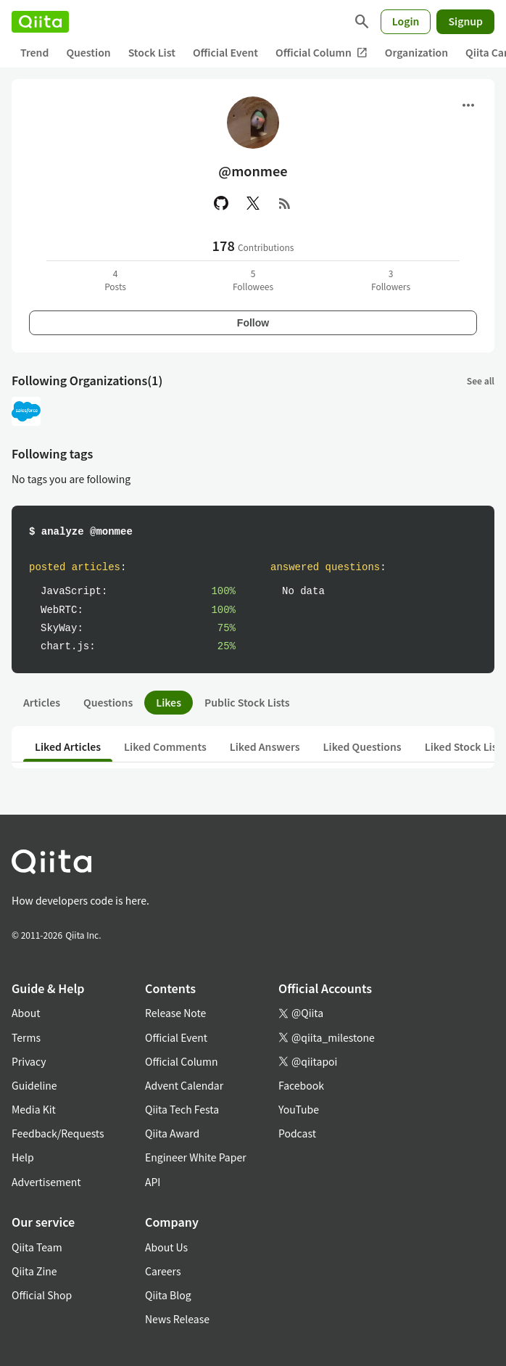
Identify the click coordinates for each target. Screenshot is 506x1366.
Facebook (301, 1085)
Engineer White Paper (195, 1157)
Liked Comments (165, 746)
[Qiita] (40, 22)
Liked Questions (362, 746)
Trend (34, 52)
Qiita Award (172, 1133)
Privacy (29, 1061)
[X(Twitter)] (253, 203)
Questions (108, 702)
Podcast (297, 1133)
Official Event (225, 52)
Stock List (151, 52)
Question (88, 52)
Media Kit (34, 1109)
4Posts (115, 279)
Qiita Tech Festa (182, 1109)
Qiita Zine (34, 1271)
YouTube (298, 1109)
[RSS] (285, 203)
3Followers (390, 279)
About (26, 1012)
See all (480, 380)
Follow (253, 323)
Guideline (34, 1085)
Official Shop (42, 1295)
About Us (166, 1247)
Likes (168, 702)
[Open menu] (468, 105)
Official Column (321, 52)
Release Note (175, 1012)
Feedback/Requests (58, 1133)
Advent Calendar (184, 1085)
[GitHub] (221, 203)
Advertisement (46, 1181)
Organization (416, 52)
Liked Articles (68, 746)
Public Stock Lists (247, 702)
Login (406, 21)
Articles (41, 702)
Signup (465, 21)
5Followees (253, 279)
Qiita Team (37, 1247)
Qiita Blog (168, 1295)
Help (23, 1157)
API (152, 1181)
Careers (163, 1271)
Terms (26, 1037)
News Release (177, 1319)
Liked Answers (265, 746)
